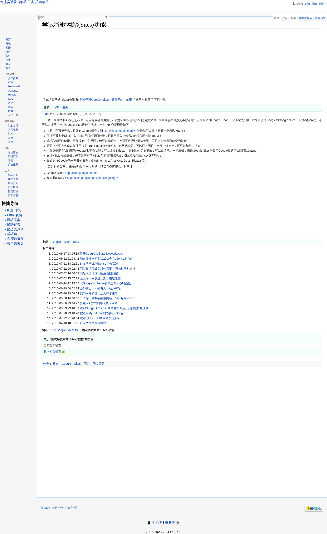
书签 (8, 59)
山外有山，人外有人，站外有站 (100, 288)
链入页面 (13, 175)
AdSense (13, 90)
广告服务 (13, 164)
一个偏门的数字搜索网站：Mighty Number (107, 298)
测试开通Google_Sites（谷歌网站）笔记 (105, 99)
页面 (276, 18)
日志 (56, 363)
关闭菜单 (42, 2)
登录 (321, 3)
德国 (10, 107)
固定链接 (13, 191)
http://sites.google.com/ (118, 130)
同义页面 (98, 363)
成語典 (12, 234)
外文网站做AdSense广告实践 (99, 263)
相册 (8, 47)
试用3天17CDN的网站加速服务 (100, 318)
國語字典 (13, 220)
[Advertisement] (167, 62)
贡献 (314, 3)
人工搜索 (13, 78)
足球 (10, 102)
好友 (8, 63)
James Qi (50, 114)
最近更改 (13, 152)
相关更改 (13, 179)
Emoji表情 (14, 215)
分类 (46, 363)
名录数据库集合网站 (93, 323)
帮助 (10, 160)
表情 (10, 141)
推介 (8, 51)
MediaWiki (14, 86)
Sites (67, 242)
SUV (10, 98)
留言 (8, 68)
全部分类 (13, 115)
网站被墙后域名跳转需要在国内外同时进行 (107, 268)
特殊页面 (13, 183)
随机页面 (13, 156)
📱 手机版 (154, 522)
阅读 (293, 18)
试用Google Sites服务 (65, 330)
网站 (76, 242)
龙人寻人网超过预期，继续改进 (100, 278)
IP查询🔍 (14, 210)
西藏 (10, 110)
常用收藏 (13, 129)
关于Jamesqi (59, 507)
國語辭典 (13, 224)
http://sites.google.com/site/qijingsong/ (91, 178)
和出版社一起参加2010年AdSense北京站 (106, 258)
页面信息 (13, 195)
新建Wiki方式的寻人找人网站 (98, 303)
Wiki (10, 82)
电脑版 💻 (172, 522)
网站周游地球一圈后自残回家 (99, 273)
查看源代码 (305, 18)
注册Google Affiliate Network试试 (101, 253)
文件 (8, 55)
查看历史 (320, 18)
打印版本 (13, 187)
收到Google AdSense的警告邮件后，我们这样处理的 (114, 308)
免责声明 (72, 507)
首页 (8, 39)
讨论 (307, 3)
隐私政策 (45, 507)
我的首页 (13, 125)
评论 (10, 133)
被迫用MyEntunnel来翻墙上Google (102, 313)
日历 (10, 137)
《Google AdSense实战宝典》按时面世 (105, 283)
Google (56, 242)
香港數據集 (15, 243)
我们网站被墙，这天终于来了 (99, 293)
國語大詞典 (15, 229)
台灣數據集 (15, 238)
